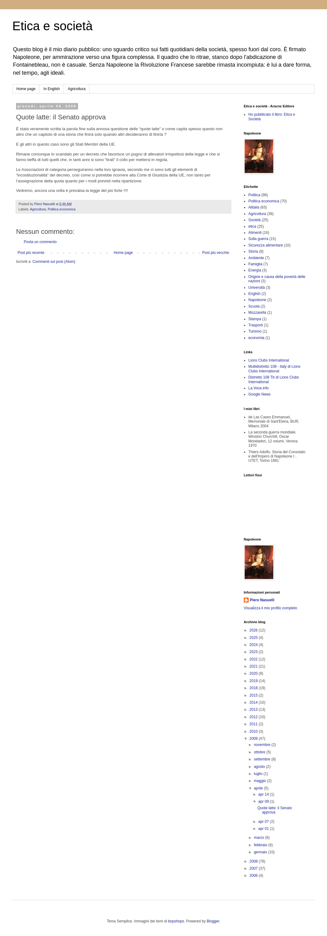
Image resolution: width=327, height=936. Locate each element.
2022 (254, 659)
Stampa (254, 319)
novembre (262, 745)
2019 (254, 681)
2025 (254, 638)
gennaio (261, 852)
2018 (254, 688)
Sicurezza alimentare (265, 245)
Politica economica (62, 209)
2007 (254, 868)
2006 (254, 875)
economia (256, 338)
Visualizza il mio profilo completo (270, 608)
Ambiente (256, 258)
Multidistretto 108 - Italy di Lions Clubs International (274, 368)
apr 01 (264, 828)
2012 (254, 717)
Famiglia (255, 264)
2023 (254, 652)
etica (252, 226)
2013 (254, 709)
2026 (254, 630)
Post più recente (31, 253)
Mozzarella (257, 312)
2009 (254, 738)
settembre (262, 759)
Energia (254, 270)
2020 (254, 673)
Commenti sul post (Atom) (53, 261)
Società (254, 220)
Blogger (213, 921)
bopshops (176, 921)
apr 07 (264, 821)
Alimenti (255, 232)
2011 (254, 724)
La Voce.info (258, 388)
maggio (260, 781)
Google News (259, 394)
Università (256, 287)
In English (51, 89)
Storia (253, 251)
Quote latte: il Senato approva (274, 810)
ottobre (260, 752)
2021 (254, 666)
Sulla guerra (258, 239)
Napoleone (257, 300)
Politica (254, 195)
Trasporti (255, 325)
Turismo (255, 331)
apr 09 (264, 801)
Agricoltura (76, 89)
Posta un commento (40, 242)
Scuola (254, 306)
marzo (259, 837)
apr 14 (264, 794)
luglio (258, 774)
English (254, 294)
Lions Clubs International (268, 360)
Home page (25, 89)
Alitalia (253, 207)
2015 (254, 695)
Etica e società (52, 26)
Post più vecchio (215, 253)
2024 (254, 645)
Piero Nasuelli (262, 600)
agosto (260, 766)
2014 (254, 702)
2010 (254, 731)
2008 (254, 861)
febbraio (261, 845)
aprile (259, 788)
